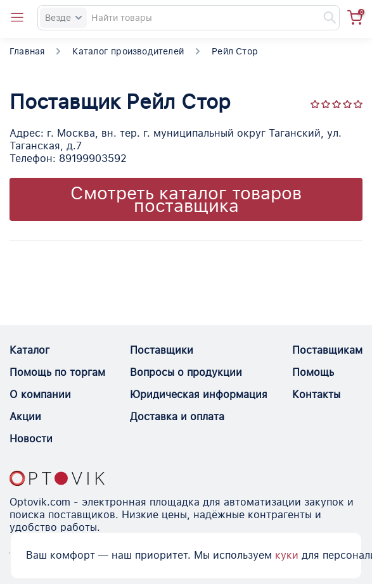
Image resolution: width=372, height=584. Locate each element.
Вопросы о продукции (186, 372)
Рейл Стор (235, 51)
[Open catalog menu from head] (17, 17)
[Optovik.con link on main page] (57, 478)
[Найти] (324, 18)
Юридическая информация (198, 394)
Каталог (29, 350)
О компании (40, 394)
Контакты (316, 394)
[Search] (188, 17)
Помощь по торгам (57, 372)
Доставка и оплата (177, 417)
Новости (31, 439)
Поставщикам (327, 350)
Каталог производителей (128, 51)
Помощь (313, 372)
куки (286, 555)
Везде (63, 18)
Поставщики (161, 350)
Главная (27, 51)
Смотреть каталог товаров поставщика (186, 199)
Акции (25, 417)
